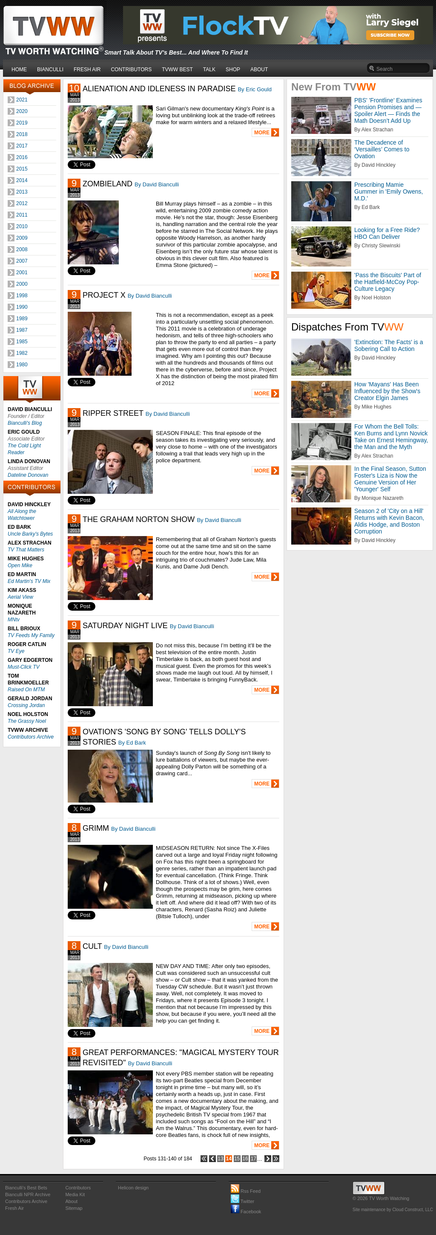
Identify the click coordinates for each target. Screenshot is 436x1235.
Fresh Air (14, 1208)
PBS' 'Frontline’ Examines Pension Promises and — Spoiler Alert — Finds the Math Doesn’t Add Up (388, 110)
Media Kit (75, 1194)
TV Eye (16, 651)
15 (237, 1159)
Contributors (78, 1187)
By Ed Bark (132, 742)
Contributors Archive (31, 737)
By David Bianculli (157, 184)
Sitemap (73, 1208)
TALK (209, 69)
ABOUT (259, 69)
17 (253, 1159)
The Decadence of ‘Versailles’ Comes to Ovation (381, 149)
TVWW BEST (177, 69)
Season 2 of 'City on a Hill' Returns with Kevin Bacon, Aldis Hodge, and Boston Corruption (389, 521)
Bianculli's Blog (25, 423)
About (71, 1201)
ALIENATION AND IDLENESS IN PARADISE (159, 88)
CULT (92, 946)
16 (245, 1159)
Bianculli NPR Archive (27, 1194)
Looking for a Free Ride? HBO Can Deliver (387, 233)
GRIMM (96, 828)
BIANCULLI (50, 69)
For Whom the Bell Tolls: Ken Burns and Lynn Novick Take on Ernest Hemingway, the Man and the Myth (391, 436)
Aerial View (20, 597)
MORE (262, 133)
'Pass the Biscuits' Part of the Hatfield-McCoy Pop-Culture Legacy (387, 282)
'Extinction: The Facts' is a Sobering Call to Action (388, 345)
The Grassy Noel (27, 721)
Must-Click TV (24, 667)
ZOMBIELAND (107, 184)
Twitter (242, 1201)
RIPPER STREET (113, 413)
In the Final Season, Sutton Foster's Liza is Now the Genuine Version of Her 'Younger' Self (390, 479)
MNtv (14, 620)
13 (220, 1159)
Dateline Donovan (28, 475)
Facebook (246, 1211)
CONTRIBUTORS (131, 69)
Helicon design (133, 1187)
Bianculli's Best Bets (26, 1187)
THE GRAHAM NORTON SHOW (139, 519)
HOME (19, 69)
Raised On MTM (26, 690)
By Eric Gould (254, 89)
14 (229, 1159)
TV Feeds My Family (31, 635)
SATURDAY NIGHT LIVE (125, 625)
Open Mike (20, 565)
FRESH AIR (87, 69)
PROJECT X (104, 295)
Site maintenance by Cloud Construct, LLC (393, 1209)
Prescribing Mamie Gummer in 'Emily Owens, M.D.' (388, 191)
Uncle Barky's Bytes (30, 534)
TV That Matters (26, 550)
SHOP (233, 69)
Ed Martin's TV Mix (29, 581)
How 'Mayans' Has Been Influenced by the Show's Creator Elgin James (387, 391)
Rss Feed (246, 1191)
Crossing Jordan (26, 705)
